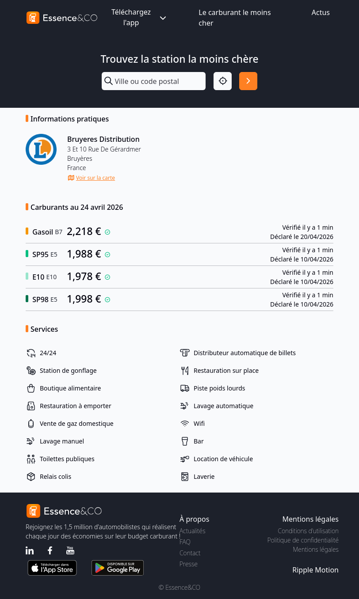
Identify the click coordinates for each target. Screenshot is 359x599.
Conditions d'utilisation (308, 531)
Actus (321, 12)
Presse (189, 564)
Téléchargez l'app (139, 17)
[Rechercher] (248, 81)
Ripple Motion (315, 570)
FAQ (185, 542)
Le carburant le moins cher (235, 18)
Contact (190, 553)
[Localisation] (223, 81)
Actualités (193, 531)
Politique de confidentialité (303, 540)
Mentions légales (316, 549)
